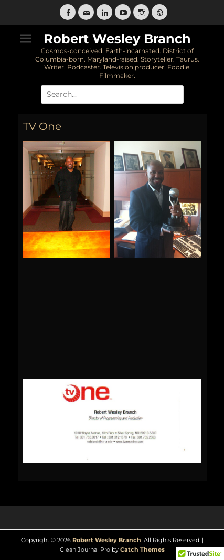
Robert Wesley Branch (117, 38)
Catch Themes (142, 549)
